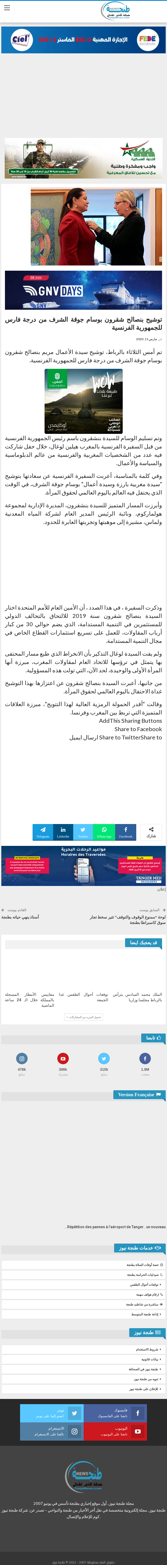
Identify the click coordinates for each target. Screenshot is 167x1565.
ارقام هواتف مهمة (149, 1294)
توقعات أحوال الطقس (144, 1285)
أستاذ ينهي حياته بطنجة (20, 917)
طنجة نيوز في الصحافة (143, 1369)
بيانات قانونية (149, 1359)
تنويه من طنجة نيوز (146, 1379)
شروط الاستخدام (147, 1349)
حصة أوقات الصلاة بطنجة (145, 1265)
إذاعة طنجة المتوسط (144, 1314)
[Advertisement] (83, 98)
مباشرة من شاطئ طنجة (144, 1304)
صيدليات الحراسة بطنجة (145, 1275)
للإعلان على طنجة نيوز (143, 1389)
